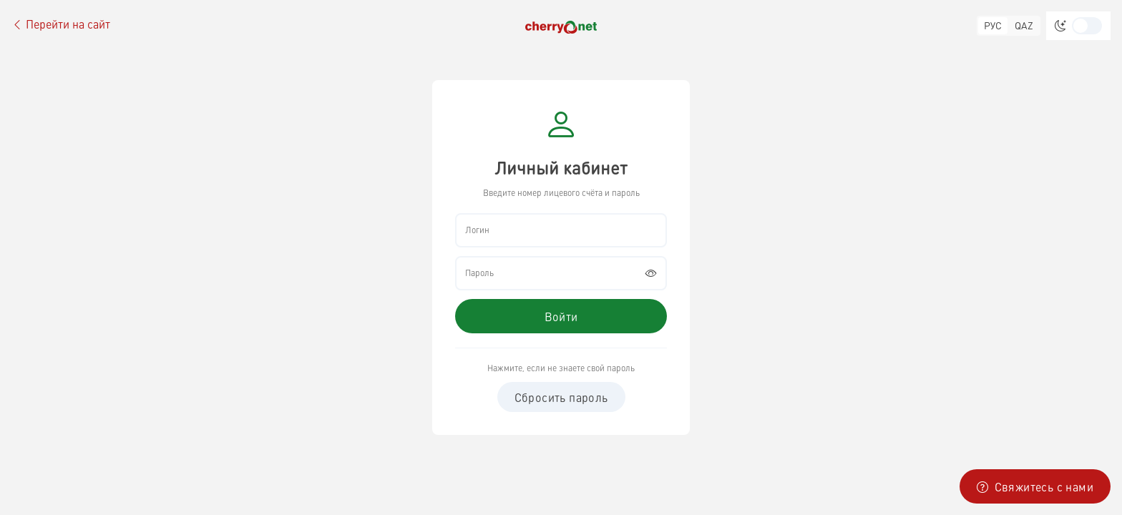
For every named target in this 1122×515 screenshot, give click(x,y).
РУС (993, 25)
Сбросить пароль (561, 397)
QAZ (1024, 25)
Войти (561, 316)
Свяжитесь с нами (1035, 486)
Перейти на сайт (60, 24)
